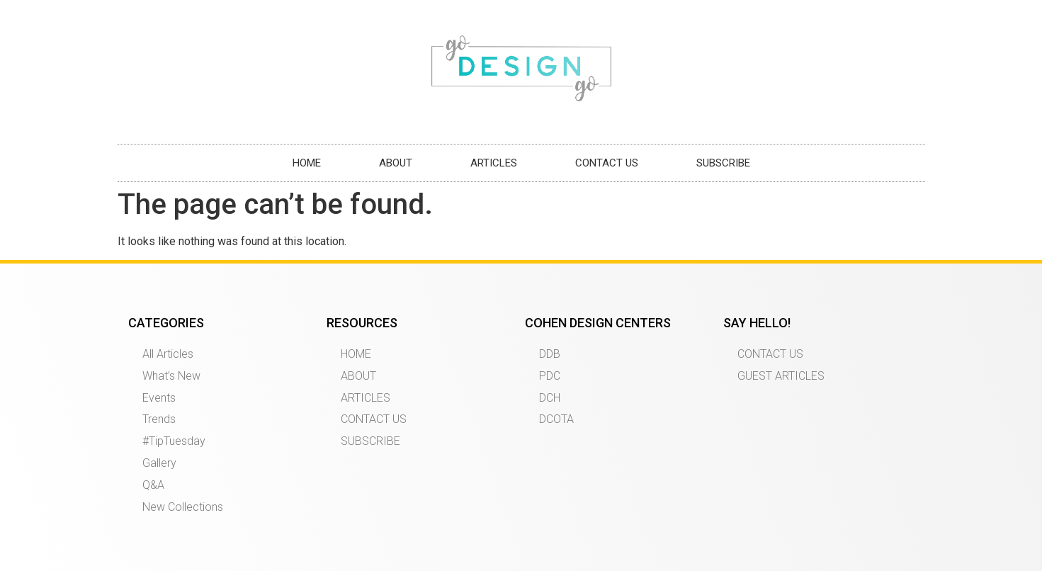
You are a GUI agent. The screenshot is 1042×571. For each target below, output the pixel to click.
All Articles (167, 354)
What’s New (171, 376)
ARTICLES (493, 163)
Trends (159, 419)
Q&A (153, 485)
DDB (549, 354)
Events (159, 398)
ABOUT (395, 163)
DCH (549, 398)
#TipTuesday (173, 441)
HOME (307, 163)
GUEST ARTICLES (781, 376)
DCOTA (556, 419)
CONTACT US (606, 163)
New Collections (182, 507)
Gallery (159, 463)
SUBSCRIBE (723, 163)
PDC (549, 376)
